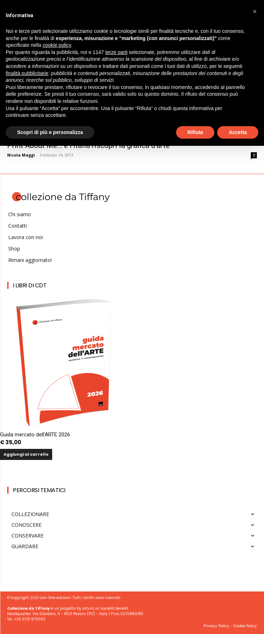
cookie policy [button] (57, 45)
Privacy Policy (216, 626)
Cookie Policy (245, 626)
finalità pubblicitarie (27, 73)
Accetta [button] (238, 132)
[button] (254, 11)
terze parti (116, 52)
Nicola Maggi (21, 155)
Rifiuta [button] (195, 132)
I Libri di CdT (29, 285)
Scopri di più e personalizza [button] (50, 132)
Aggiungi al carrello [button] (26, 454)
